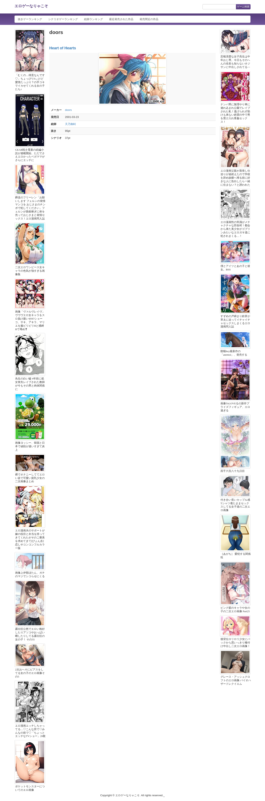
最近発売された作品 (121, 19)
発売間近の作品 (149, 19)
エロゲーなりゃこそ (31, 6)
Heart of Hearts (62, 48)
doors (68, 109)
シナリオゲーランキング (63, 19)
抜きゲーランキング (30, 19)
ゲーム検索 (243, 6)
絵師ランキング (93, 19)
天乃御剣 (70, 124)
